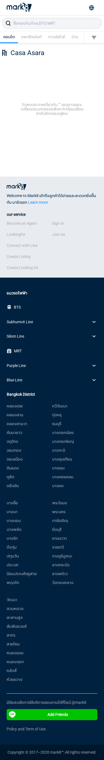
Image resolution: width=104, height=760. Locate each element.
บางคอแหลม (62, 477)
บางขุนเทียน (62, 459)
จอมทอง (14, 450)
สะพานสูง (15, 617)
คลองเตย (15, 406)
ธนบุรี (56, 424)
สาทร (11, 635)
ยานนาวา (59, 538)
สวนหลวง (15, 608)
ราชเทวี (58, 547)
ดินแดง (13, 468)
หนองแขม (15, 653)
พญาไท (13, 582)
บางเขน (58, 468)
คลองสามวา (17, 424)
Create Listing (19, 256)
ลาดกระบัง (61, 565)
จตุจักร (12, 441)
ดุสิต (10, 477)
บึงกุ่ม (12, 547)
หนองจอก (15, 662)
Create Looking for (23, 267)
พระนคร (58, 512)
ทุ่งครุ (57, 415)
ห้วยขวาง (14, 679)
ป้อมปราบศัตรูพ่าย (22, 574)
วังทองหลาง (62, 582)
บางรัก (12, 538)
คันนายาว (14, 432)
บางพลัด (14, 529)
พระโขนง (59, 503)
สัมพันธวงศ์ (17, 626)
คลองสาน (15, 415)
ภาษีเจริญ (60, 520)
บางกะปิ (58, 450)
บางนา (12, 512)
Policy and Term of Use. (27, 729)
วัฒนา (12, 600)
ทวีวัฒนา (59, 406)
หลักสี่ (12, 670)
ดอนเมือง (15, 459)
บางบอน (14, 520)
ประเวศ (12, 565)
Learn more (38, 202)
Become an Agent (22, 223)
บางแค (58, 486)
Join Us (58, 234)
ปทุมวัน (13, 556)
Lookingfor (16, 234)
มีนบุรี (57, 529)
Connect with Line (22, 245)
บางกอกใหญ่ (63, 441)
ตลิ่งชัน (13, 486)
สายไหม (13, 644)
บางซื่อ (12, 503)
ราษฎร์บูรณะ (62, 556)
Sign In (58, 223)
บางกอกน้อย (63, 432)
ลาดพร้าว (60, 574)
